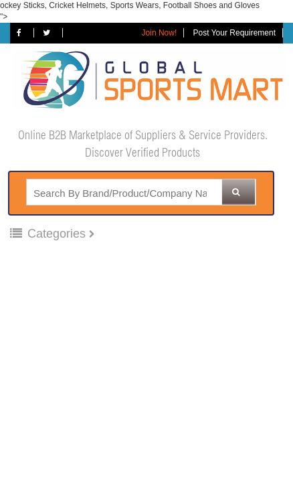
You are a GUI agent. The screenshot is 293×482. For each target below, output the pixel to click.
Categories (49, 233)
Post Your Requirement (234, 32)
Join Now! (159, 32)
